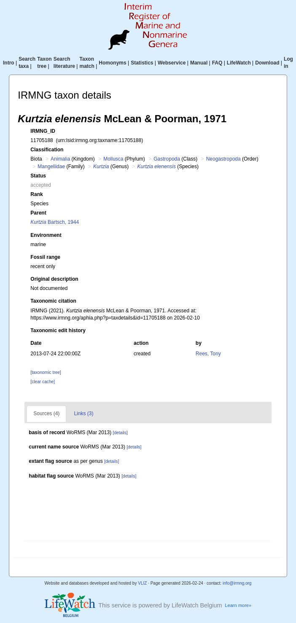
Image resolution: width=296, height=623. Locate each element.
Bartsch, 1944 (54, 222)
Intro (8, 63)
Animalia (60, 159)
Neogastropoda (223, 159)
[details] (120, 432)
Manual (198, 63)
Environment (45, 235)
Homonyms (112, 63)
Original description (54, 279)
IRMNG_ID (42, 131)
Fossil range (45, 257)
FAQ (217, 63)
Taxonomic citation (53, 301)
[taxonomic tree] (45, 372)
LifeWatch (239, 63)
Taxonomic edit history (57, 330)
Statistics (142, 63)
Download (267, 63)
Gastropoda (166, 159)
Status (38, 176)
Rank (36, 194)
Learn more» (238, 605)
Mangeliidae (51, 166)
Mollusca (113, 159)
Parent (38, 213)
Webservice (172, 63)
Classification (46, 150)
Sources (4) (46, 413)
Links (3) (83, 413)
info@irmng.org (237, 583)
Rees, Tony (208, 354)
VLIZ (142, 583)
